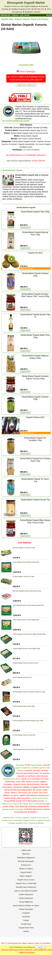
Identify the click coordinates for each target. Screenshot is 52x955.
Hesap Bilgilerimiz (26, 902)
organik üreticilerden (23, 768)
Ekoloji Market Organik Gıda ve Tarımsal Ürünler (29, 133)
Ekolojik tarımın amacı (11, 779)
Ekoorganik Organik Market (26, 2)
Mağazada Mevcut (27, 268)
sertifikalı (34, 768)
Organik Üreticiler (44, 820)
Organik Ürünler (29, 820)
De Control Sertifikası (31, 150)
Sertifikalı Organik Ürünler (21, 9)
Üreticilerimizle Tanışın (12, 170)
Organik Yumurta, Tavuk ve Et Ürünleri (32, 19)
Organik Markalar (15, 823)
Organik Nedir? (9, 818)
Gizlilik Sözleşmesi (26, 894)
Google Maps (26, 924)
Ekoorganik (20, 765)
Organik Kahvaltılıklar (26, 144)
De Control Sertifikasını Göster (15, 121)
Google (26, 920)
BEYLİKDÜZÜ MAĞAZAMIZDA (19, 161)
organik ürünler (44, 768)
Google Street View (26, 928)
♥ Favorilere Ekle (26, 65)
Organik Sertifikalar (36, 823)
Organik (20, 770)
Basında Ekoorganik (26, 861)
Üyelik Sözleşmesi (26, 898)
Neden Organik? (22, 818)
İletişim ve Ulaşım (26, 869)
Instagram (26, 913)
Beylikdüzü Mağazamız (26, 858)
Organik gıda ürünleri (40, 798)
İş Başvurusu (26, 865)
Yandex (26, 931)
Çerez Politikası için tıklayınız (22, 947)
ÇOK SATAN (24, 15)
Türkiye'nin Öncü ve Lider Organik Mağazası (21, 6)
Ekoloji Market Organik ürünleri (24, 141)
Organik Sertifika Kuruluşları (13, 809)
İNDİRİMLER (5, 15)
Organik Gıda (7, 19)
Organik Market (36, 765)
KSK (26, 823)
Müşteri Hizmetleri (26, 909)
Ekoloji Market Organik (29, 136)
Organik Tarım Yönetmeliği (32, 804)
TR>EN (48, 15)
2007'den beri (38, 9)
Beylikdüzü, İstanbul (32, 12)
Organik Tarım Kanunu (39, 818)
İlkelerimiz (26, 854)
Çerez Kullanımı (19, 905)
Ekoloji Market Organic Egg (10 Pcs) (33, 130)
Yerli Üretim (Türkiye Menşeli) (29, 139)
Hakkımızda (26, 850)
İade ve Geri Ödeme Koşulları (26, 891)
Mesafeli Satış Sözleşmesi (26, 887)
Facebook (26, 917)
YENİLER (15, 15)
